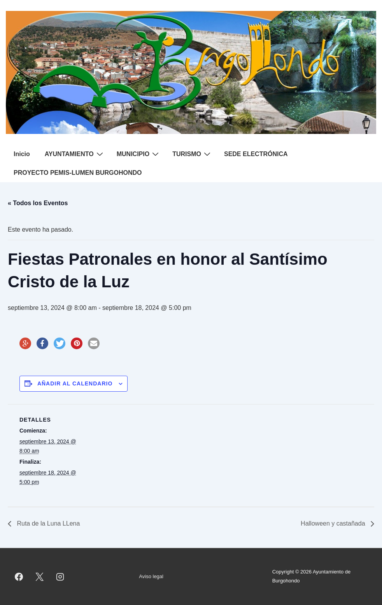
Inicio (22, 154)
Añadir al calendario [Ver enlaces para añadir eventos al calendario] (74, 383)
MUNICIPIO (139, 153)
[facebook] (19, 576)
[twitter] (39, 576)
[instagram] (60, 576)
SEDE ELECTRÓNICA (256, 154)
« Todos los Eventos (38, 203)
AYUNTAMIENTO (75, 153)
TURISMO (192, 153)
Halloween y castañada (334, 523)
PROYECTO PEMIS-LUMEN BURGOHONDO (78, 172)
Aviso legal (151, 576)
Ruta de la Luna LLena (47, 523)
